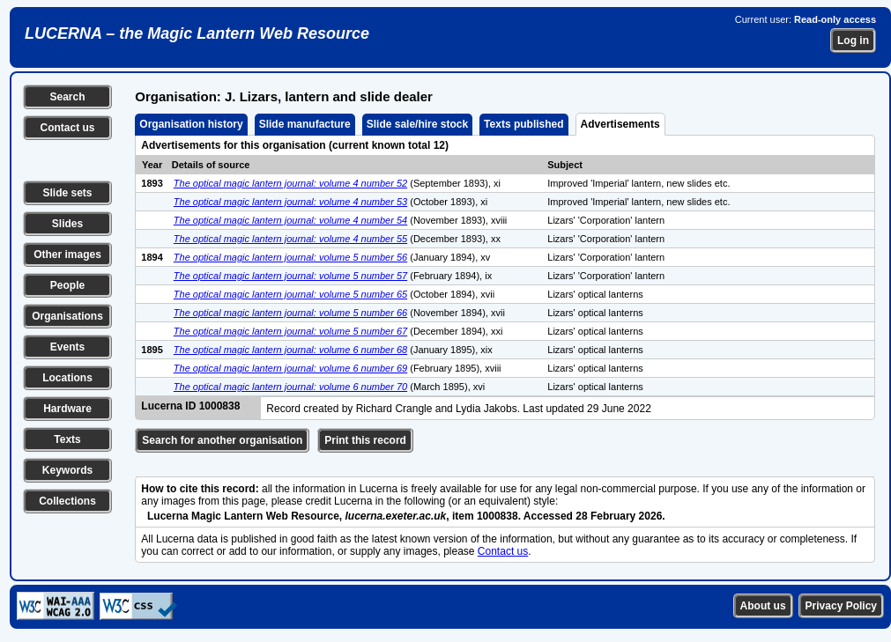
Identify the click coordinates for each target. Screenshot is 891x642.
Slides (67, 224)
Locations (67, 378)
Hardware (67, 408)
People (67, 285)
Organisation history (190, 124)
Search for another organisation (222, 440)
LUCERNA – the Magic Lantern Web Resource (197, 33)
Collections (67, 501)
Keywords (67, 470)
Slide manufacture (305, 124)
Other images (67, 254)
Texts (67, 439)
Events (67, 347)
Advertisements (620, 124)
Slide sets (67, 193)
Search (67, 97)
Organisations (67, 316)
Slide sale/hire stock (417, 124)
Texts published (523, 124)
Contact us (67, 128)
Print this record (365, 440)
